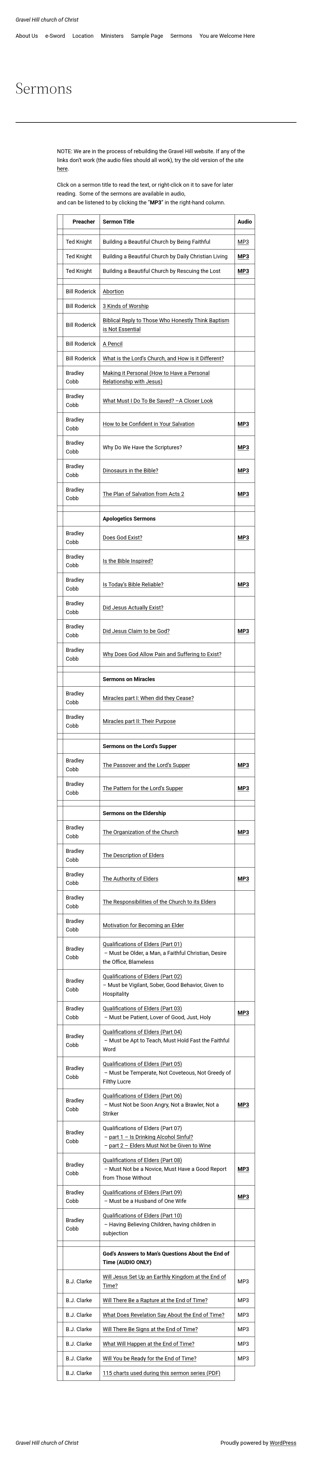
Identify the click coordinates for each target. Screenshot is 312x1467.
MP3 (243, 242)
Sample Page (147, 36)
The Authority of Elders (130, 878)
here (62, 168)
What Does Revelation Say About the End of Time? (163, 1315)
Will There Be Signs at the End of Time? (150, 1329)
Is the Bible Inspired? (128, 561)
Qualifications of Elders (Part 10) (142, 1215)
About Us (27, 36)
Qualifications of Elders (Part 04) (142, 1032)
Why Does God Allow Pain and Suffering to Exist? (162, 654)
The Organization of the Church (140, 832)
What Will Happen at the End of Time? (148, 1344)
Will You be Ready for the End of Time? (149, 1358)
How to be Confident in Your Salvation (148, 424)
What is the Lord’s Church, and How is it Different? (163, 358)
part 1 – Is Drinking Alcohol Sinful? (151, 1137)
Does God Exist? (122, 537)
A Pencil (112, 344)
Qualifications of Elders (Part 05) (142, 1064)
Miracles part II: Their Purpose (139, 721)
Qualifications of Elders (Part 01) (142, 944)
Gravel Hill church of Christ (47, 19)
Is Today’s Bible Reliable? (133, 584)
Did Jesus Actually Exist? (133, 607)
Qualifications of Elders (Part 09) (142, 1192)
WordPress (283, 1443)
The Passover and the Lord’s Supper (146, 765)
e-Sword (55, 36)
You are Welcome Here (227, 36)
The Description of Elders (133, 855)
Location (83, 36)
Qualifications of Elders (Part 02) (142, 976)
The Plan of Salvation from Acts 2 (143, 494)
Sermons (181, 36)
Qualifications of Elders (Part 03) (142, 1008)
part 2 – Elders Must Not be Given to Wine (160, 1145)
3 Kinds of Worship (126, 306)
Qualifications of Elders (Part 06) (142, 1096)
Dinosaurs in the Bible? (130, 470)
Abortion (113, 291)
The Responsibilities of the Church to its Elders (159, 902)
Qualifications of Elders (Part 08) (142, 1160)
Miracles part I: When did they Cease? (148, 698)
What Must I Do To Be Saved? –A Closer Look (158, 401)
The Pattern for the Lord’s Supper (143, 788)
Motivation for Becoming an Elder (143, 925)
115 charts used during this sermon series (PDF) (161, 1373)
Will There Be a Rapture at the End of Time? (155, 1300)
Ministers (112, 36)
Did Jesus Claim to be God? (136, 631)
